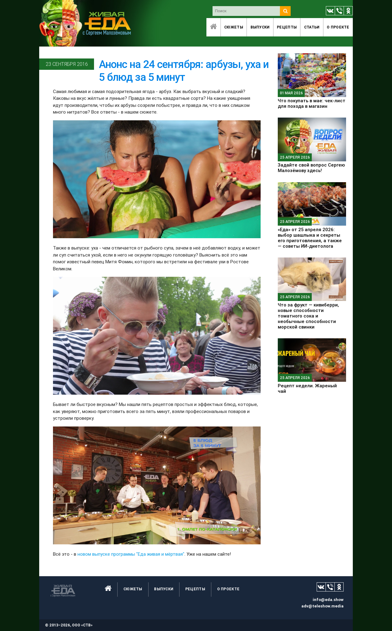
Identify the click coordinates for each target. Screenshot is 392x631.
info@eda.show (328, 599)
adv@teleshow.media (322, 606)
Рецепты (287, 27)
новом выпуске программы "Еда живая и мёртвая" (130, 554)
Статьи (312, 27)
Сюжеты (233, 27)
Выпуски (260, 27)
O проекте (338, 27)
